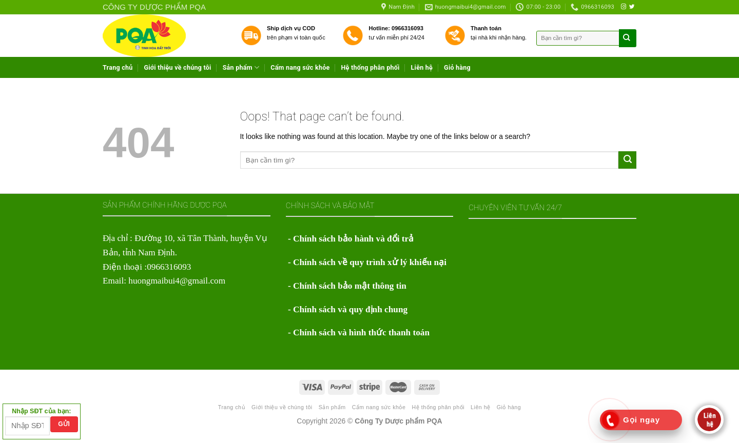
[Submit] (627, 160)
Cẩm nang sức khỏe (299, 67)
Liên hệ (422, 67)
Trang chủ (118, 67)
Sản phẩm (241, 67)
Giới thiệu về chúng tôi (177, 67)
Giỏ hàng (457, 67)
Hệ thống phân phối (370, 67)
